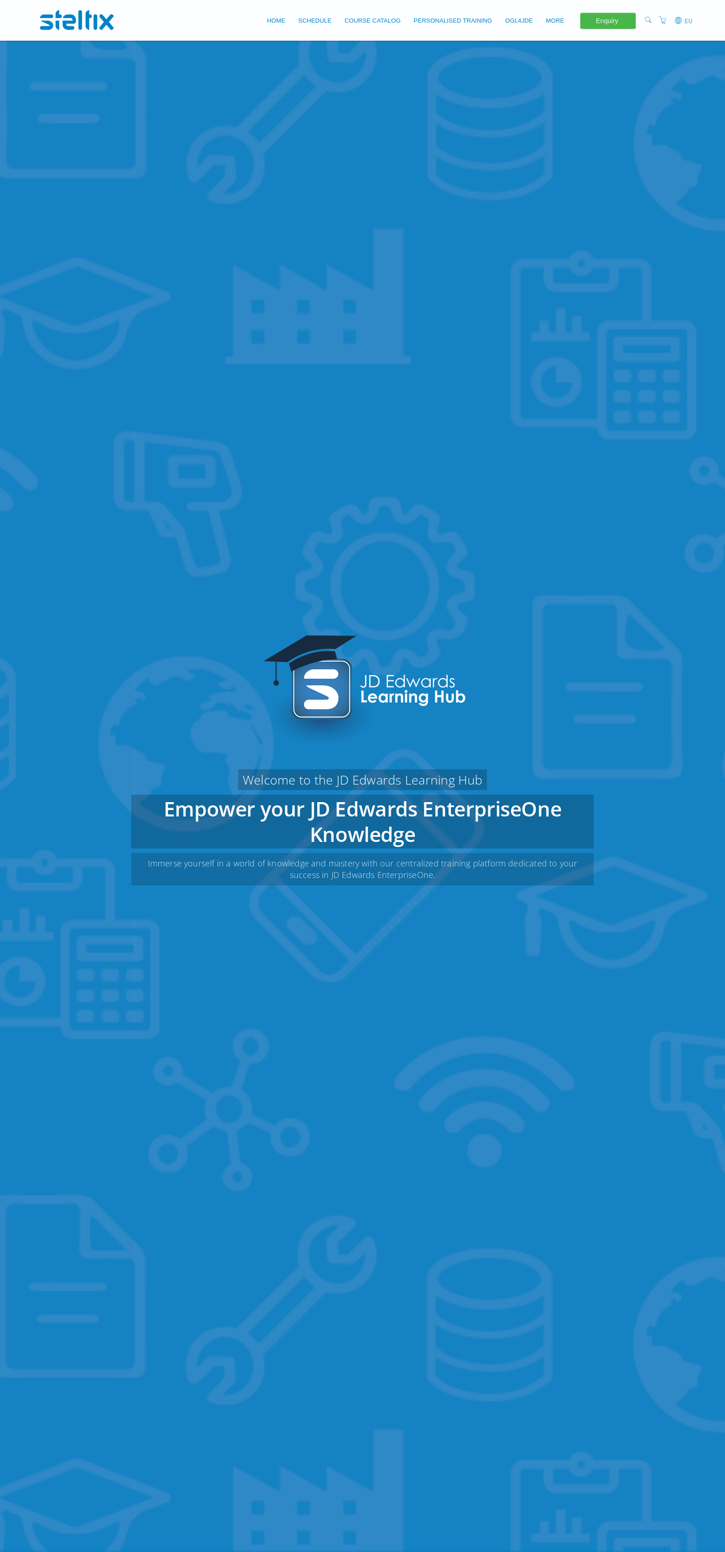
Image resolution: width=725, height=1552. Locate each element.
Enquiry (607, 20)
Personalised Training (453, 20)
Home (276, 20)
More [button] (555, 20)
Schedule (315, 20)
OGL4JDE (519, 20)
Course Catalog (372, 20)
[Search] (648, 20)
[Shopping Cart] (662, 20)
